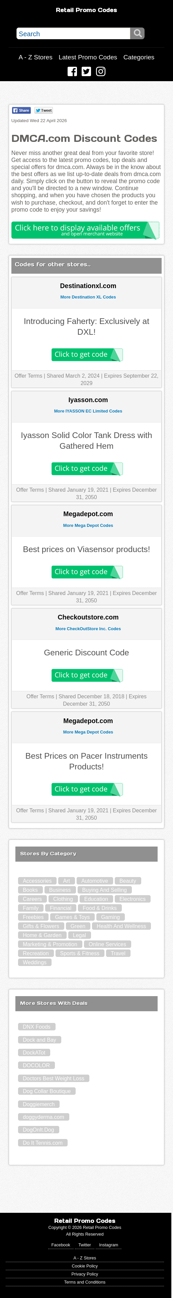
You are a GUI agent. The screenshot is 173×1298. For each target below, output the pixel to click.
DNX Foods (37, 1027)
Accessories (37, 881)
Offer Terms (28, 376)
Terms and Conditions (84, 1282)
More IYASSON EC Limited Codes (88, 411)
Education (96, 899)
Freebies (33, 917)
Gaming (110, 917)
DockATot (34, 1053)
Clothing (63, 899)
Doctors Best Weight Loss (53, 1078)
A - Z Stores (36, 57)
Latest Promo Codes (88, 57)
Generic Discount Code (86, 652)
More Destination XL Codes (88, 297)
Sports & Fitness (79, 953)
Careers (32, 899)
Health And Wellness (121, 926)
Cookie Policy (85, 1265)
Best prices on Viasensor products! (86, 549)
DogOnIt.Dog (38, 1130)
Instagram (108, 1244)
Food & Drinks (99, 908)
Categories (139, 57)
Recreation (36, 953)
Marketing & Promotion (50, 944)
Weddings (35, 962)
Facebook (61, 1244)
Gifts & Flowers (41, 926)
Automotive (94, 881)
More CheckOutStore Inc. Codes (88, 628)
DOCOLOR (36, 1065)
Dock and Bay (39, 1040)
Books (30, 890)
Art (66, 881)
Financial (60, 908)
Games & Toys (72, 917)
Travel (118, 953)
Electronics (132, 899)
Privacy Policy (85, 1274)
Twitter (84, 1244)
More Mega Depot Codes (88, 525)
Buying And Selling (104, 890)
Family (30, 908)
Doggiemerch (39, 1104)
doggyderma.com (43, 1117)
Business (60, 890)
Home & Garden (42, 935)
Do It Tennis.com (43, 1143)
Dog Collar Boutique (47, 1091)
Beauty (127, 881)
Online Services (107, 944)
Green (78, 926)
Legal (79, 935)
